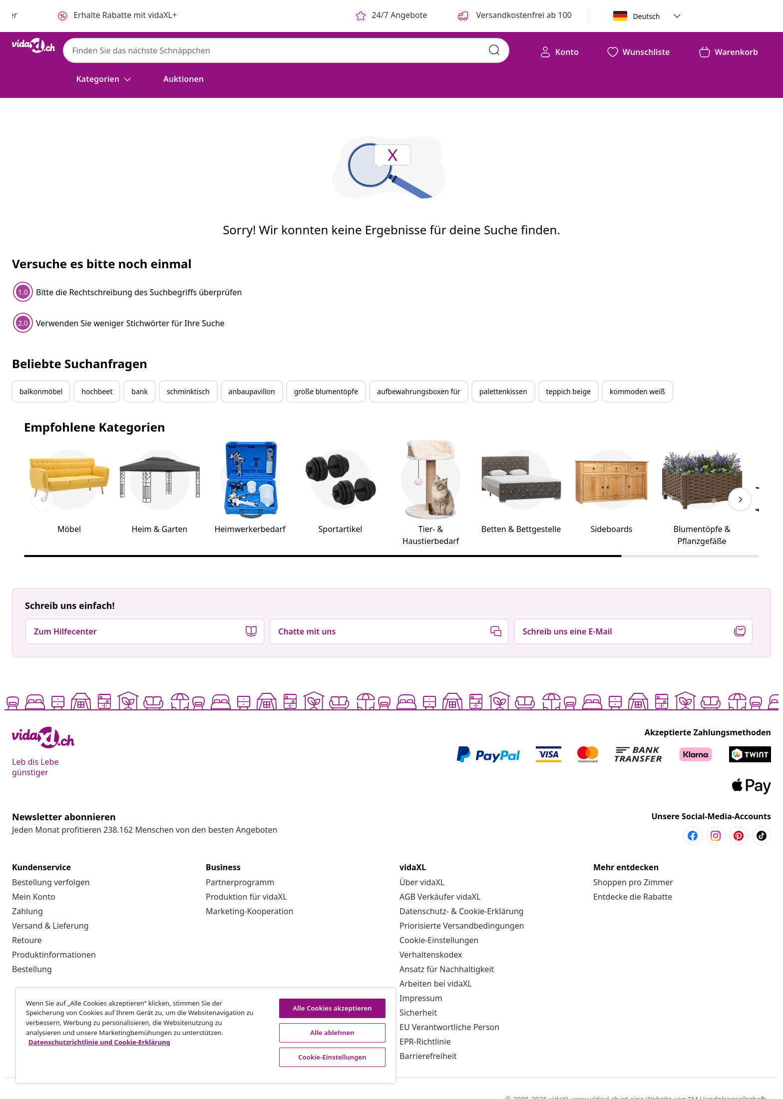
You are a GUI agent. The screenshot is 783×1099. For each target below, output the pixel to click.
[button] (677, 16)
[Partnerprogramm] (240, 882)
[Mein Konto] (33, 896)
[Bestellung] (32, 969)
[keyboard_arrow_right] (740, 500)
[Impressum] (420, 998)
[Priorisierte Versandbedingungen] (461, 925)
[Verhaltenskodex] (430, 954)
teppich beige (568, 391)
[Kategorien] (104, 79)
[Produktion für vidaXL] (246, 896)
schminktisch (188, 391)
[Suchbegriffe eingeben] (494, 50)
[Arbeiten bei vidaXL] (435, 983)
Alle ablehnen (332, 1032)
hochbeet (96, 391)
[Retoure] (27, 940)
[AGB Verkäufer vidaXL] (440, 896)
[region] (205, 1035)
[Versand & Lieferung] (50, 925)
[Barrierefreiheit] (428, 1056)
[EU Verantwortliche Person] (449, 1027)
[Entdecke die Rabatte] (632, 896)
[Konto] (559, 52)
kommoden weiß (637, 391)
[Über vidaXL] (421, 882)
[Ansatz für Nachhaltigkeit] (446, 969)
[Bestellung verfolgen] (51, 882)
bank (139, 391)
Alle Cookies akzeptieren (332, 1008)
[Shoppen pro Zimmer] (633, 882)
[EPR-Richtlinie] (424, 1041)
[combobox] (286, 50)
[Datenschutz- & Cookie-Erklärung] (461, 911)
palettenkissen (503, 391)
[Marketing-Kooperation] (249, 911)
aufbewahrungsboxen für (418, 391)
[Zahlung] (27, 911)
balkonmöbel (40, 391)
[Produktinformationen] (54, 954)
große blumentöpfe (326, 391)
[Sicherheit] (418, 1012)
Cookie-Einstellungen (438, 940)
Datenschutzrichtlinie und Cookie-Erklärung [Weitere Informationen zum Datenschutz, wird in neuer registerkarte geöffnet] (99, 1042)
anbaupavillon (252, 391)
